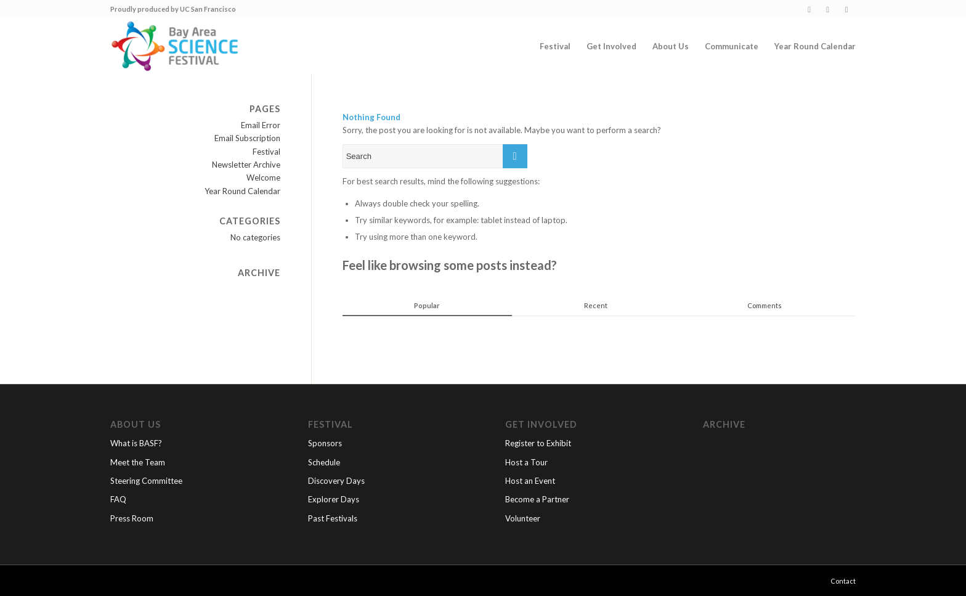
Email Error (260, 125)
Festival (266, 152)
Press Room (131, 518)
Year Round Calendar (242, 191)
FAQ (118, 499)
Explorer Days (333, 499)
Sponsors (325, 443)
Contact (843, 581)
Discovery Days (336, 481)
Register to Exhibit (538, 443)
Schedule (324, 462)
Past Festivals (332, 518)
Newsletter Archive (246, 164)
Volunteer (522, 518)
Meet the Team (137, 462)
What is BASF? (136, 443)
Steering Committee (146, 481)
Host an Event (530, 481)
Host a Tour (526, 462)
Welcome (263, 177)
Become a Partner (537, 499)
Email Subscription (247, 138)
